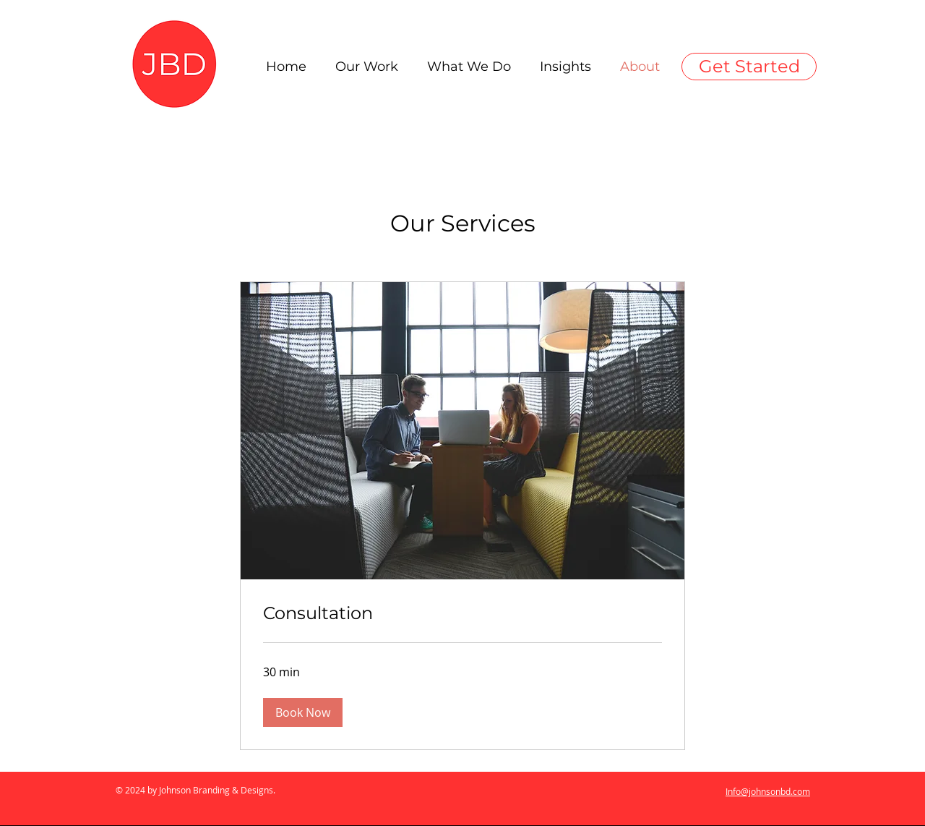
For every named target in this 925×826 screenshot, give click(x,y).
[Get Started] (749, 66)
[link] (462, 613)
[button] (303, 712)
